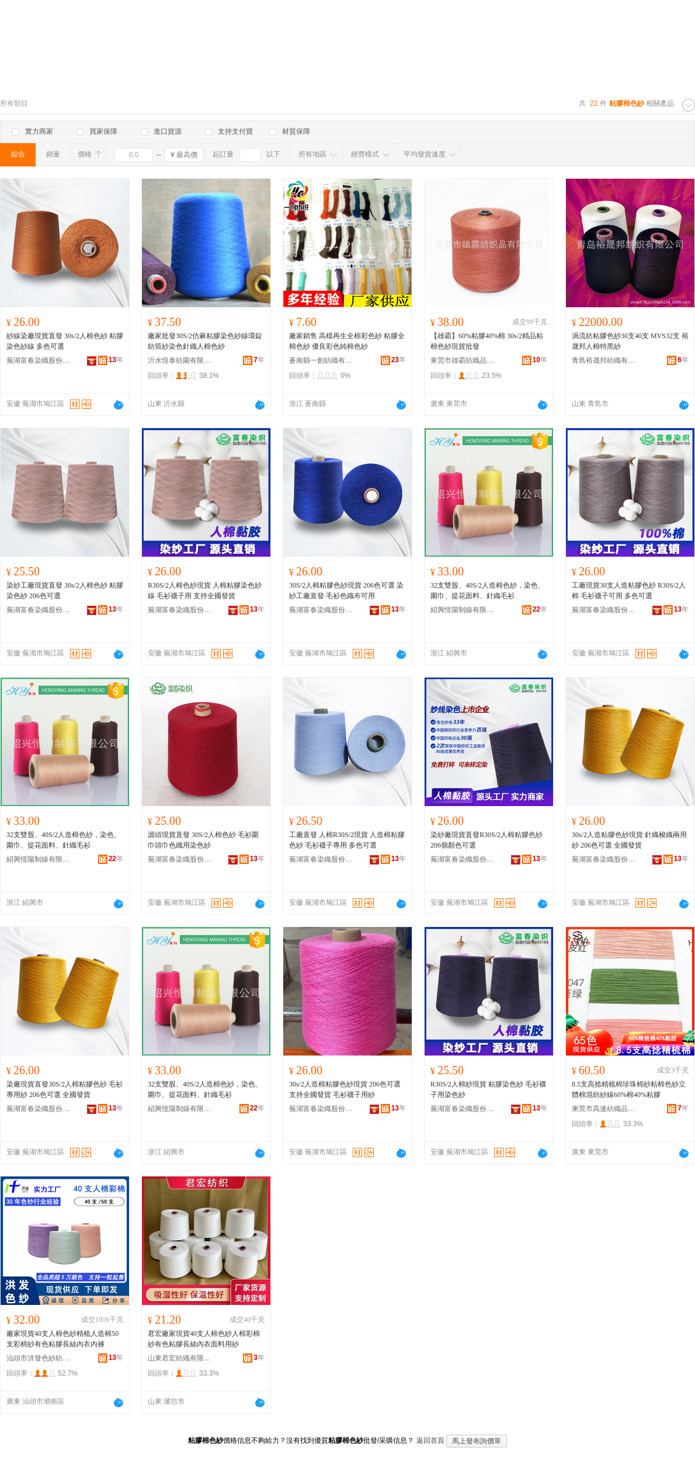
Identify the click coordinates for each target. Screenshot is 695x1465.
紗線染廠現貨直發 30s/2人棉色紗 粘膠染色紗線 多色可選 (64, 341)
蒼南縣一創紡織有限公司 (321, 360)
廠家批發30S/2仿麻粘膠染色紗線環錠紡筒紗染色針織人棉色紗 (205, 341)
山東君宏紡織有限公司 (180, 1358)
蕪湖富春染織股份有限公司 (38, 360)
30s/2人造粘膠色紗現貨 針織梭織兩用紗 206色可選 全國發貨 (629, 840)
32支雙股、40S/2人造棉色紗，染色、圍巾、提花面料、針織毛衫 (487, 590)
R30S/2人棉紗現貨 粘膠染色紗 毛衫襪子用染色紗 (488, 1089)
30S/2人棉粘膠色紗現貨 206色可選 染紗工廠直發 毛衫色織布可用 (346, 590)
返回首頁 (430, 1440)
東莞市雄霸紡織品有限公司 (462, 360)
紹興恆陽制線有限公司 (462, 610)
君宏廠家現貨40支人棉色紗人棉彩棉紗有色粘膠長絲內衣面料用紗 (204, 1338)
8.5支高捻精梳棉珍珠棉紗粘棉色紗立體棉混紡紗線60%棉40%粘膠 (629, 1089)
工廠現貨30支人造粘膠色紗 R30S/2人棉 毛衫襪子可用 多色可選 (629, 590)
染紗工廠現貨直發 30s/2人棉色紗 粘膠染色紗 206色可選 (64, 590)
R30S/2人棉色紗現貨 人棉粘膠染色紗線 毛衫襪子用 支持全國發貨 (205, 590)
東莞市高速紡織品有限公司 (604, 1109)
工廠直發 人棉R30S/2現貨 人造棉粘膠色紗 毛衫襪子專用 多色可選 (347, 840)
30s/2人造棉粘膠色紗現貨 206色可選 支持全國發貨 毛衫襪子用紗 (345, 1089)
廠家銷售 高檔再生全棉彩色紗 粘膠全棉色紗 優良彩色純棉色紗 (347, 341)
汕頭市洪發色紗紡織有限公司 (38, 1358)
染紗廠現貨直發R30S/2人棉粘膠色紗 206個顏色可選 (486, 840)
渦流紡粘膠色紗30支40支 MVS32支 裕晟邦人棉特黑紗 (630, 341)
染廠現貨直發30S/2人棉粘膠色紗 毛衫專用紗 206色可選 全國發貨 (64, 1089)
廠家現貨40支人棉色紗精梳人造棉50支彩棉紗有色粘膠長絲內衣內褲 (62, 1338)
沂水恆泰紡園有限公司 (180, 360)
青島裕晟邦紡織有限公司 (604, 360)
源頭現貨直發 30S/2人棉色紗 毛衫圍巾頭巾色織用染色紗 (203, 840)
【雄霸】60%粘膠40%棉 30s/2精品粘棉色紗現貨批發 (486, 341)
